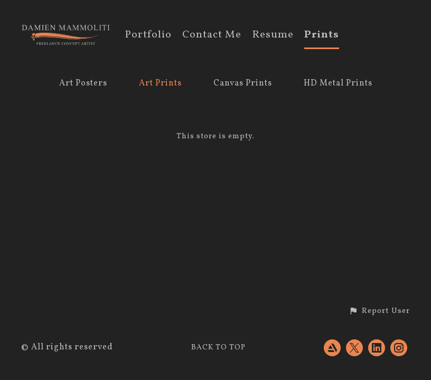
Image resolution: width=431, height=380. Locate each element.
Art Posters (83, 83)
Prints (321, 35)
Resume (273, 35)
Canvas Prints (242, 83)
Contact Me (211, 35)
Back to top (218, 348)
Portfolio (148, 35)
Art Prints (160, 83)
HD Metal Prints (338, 83)
